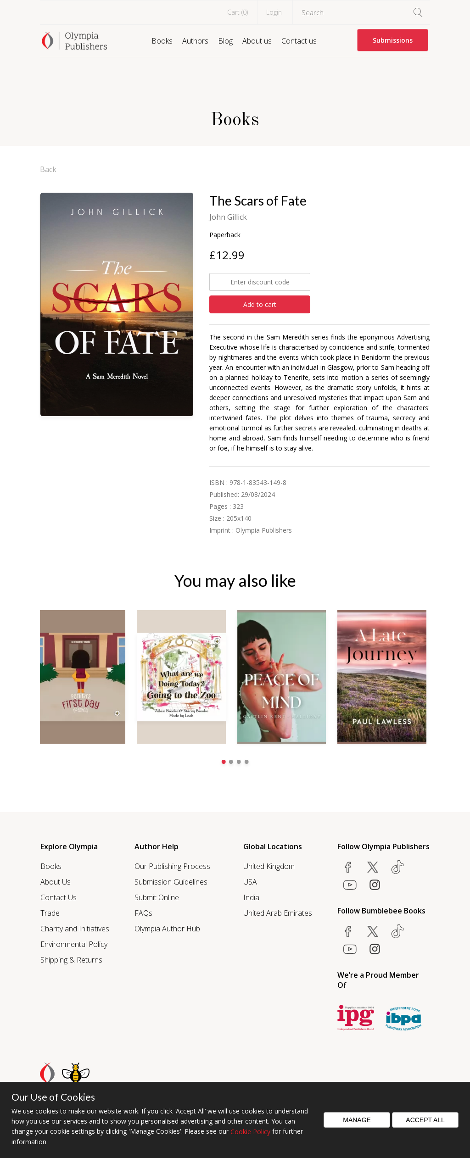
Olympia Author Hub (167, 928)
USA (250, 881)
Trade (50, 912)
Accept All (425, 1120)
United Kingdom (269, 866)
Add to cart (259, 304)
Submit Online (156, 897)
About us (257, 41)
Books (162, 41)
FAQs (143, 912)
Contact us (299, 41)
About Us (55, 881)
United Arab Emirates (277, 912)
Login (274, 12)
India (251, 897)
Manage (357, 1120)
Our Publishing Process (172, 866)
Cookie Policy (250, 1131)
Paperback (225, 234)
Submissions (393, 40)
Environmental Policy (73, 944)
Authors (195, 41)
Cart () (237, 12)
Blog (225, 41)
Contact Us (58, 897)
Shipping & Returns (71, 959)
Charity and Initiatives (74, 928)
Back (48, 169)
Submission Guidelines (170, 881)
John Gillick (228, 217)
